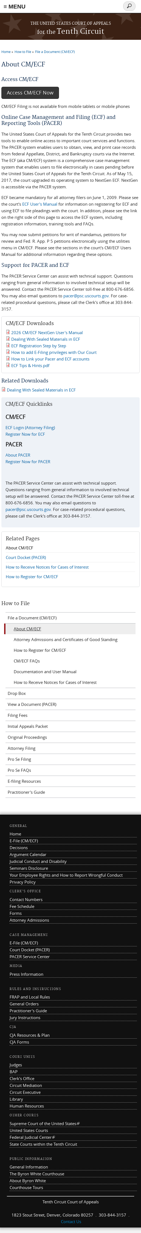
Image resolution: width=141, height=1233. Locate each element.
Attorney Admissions (29, 920)
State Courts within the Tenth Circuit (43, 1144)
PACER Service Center (30, 956)
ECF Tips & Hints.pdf (30, 365)
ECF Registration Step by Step (38, 345)
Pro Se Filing (19, 759)
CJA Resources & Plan (30, 1035)
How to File (23, 51)
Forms (16, 913)
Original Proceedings (27, 737)
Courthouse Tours (26, 1187)
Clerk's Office (22, 1078)
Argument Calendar (28, 854)
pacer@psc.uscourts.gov (86, 295)
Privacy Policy (23, 882)
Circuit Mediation (26, 1085)
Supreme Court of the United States (45, 1123)
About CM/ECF (19, 547)
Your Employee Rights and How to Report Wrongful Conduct (66, 875)
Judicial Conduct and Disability (38, 861)
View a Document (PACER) (32, 704)
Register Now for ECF (25, 434)
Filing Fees (17, 715)
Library (16, 1099)
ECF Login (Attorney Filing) (30, 427)
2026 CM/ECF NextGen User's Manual (47, 332)
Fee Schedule (22, 906)
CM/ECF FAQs (27, 661)
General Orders (24, 1003)
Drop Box (17, 693)
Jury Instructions (25, 1017)
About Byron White (28, 1180)
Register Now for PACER (27, 461)
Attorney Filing (21, 748)
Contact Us (71, 1221)
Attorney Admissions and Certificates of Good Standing (65, 639)
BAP (14, 1071)
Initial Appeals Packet (28, 726)
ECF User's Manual (39, 204)
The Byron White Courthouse (37, 1173)
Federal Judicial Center (32, 1137)
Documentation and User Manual (45, 671)
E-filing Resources (24, 781)
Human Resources (27, 1106)
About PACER (17, 455)
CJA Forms (19, 1042)
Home (6, 51)
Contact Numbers (26, 899)
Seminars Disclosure (29, 868)
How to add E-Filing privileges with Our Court (54, 352)
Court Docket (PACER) (26, 557)
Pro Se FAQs (19, 770)
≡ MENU (15, 6)
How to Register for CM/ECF (32, 576)
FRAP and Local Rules (30, 997)
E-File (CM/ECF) (24, 840)
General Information (29, 1167)
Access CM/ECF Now (30, 93)
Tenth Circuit (70, 31)
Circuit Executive (25, 1092)
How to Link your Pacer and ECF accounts (50, 359)
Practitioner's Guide (26, 792)
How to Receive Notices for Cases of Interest (47, 567)
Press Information (26, 974)
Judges (16, 1064)
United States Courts (29, 1130)
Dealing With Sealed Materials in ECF (45, 339)
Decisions (19, 847)
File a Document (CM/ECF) (55, 51)
